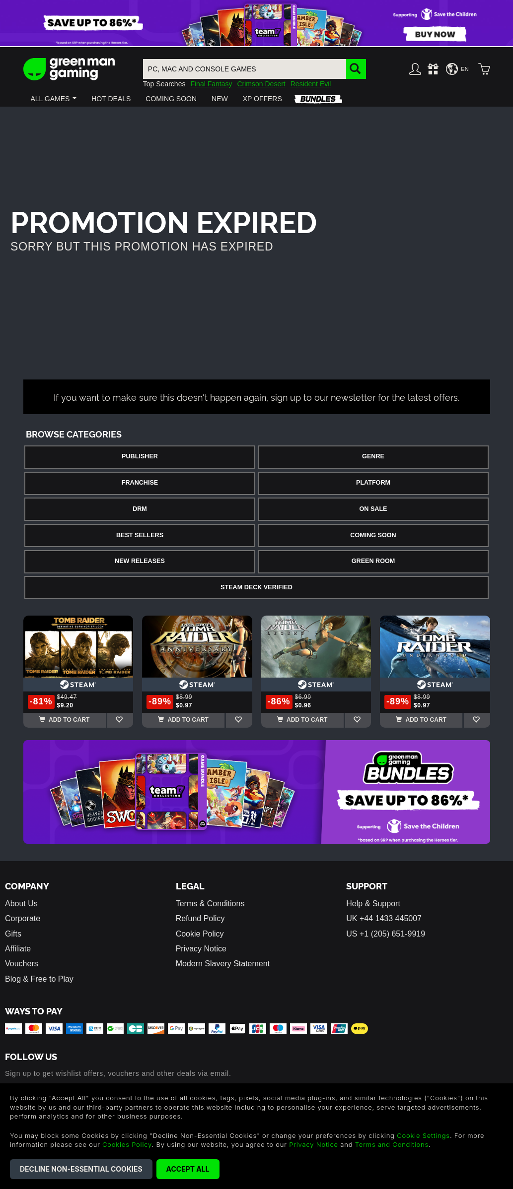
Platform (373, 482)
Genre (373, 456)
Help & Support (373, 903)
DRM (140, 508)
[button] (53, 99)
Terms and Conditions (392, 1144)
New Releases (140, 561)
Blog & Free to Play (39, 979)
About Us (21, 903)
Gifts (13, 934)
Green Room (373, 561)
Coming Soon (373, 535)
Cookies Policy (126, 1144)
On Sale (373, 508)
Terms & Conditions (210, 903)
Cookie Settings (423, 1135)
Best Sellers (139, 535)
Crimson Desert (261, 84)
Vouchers (21, 963)
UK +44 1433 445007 (384, 918)
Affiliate (18, 948)
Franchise (140, 482)
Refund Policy (200, 918)
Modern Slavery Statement (223, 963)
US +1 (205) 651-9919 (385, 934)
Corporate (22, 918)
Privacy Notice (201, 948)
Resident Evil (311, 84)
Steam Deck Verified (256, 587)
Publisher (140, 456)
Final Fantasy (211, 84)
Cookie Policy (200, 934)
